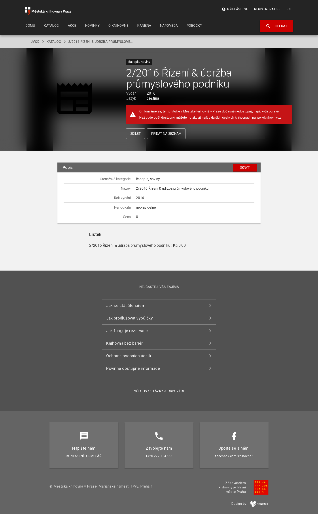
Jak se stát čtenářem (125, 305)
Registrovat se (267, 9)
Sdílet (135, 134)
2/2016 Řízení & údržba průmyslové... (100, 42)
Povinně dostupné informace (133, 368)
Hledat (277, 26)
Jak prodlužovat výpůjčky (129, 318)
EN (289, 9)
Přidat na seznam (166, 134)
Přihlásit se (235, 9)
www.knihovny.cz (269, 118)
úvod (35, 42)
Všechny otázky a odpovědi (159, 391)
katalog (54, 42)
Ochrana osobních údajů (128, 355)
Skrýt (245, 167)
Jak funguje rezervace (127, 330)
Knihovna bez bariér (124, 343)
